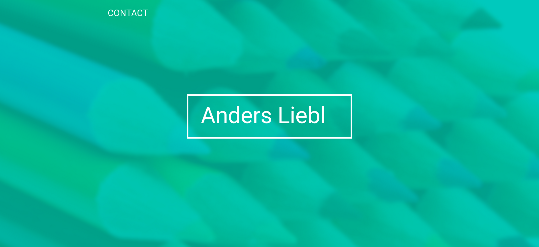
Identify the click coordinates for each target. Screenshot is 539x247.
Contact (128, 13)
